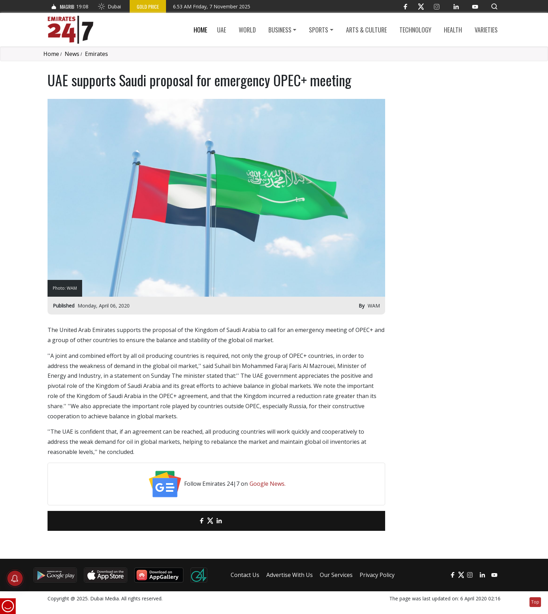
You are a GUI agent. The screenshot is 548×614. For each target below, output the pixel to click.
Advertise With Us (289, 575)
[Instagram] (437, 6)
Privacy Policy (377, 575)
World (247, 29)
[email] (189, 520)
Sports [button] (318, 29)
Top (535, 602)
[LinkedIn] (456, 6)
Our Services (336, 575)
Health (453, 29)
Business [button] (279, 29)
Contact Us (245, 575)
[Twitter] (421, 6)
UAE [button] (221, 29)
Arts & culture (366, 29)
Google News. (268, 483)
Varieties (486, 29)
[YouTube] (475, 6)
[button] (494, 6)
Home (200, 29)
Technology (415, 29)
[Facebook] (405, 6)
